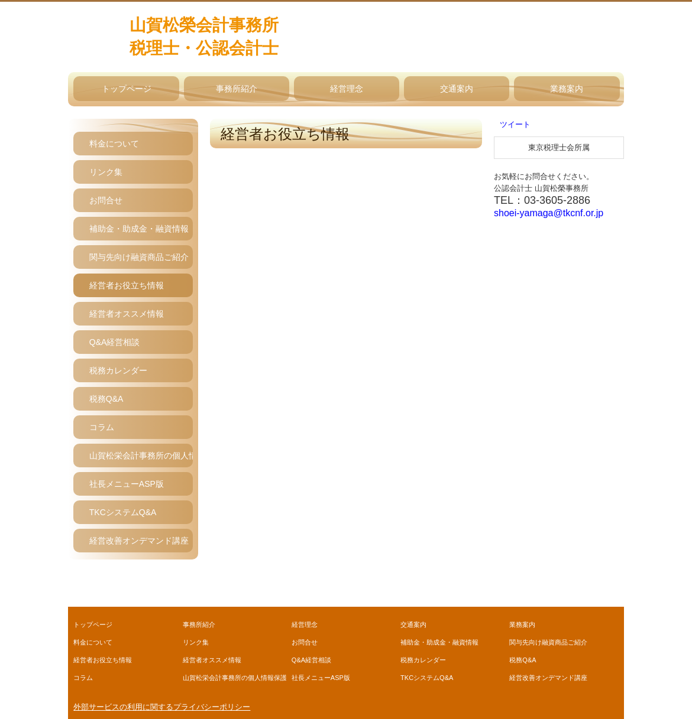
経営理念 (346, 88)
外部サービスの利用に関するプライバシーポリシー (161, 706)
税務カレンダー (118, 370)
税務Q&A (106, 399)
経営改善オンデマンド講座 (139, 540)
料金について (114, 143)
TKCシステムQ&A (123, 512)
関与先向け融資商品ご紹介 (139, 257)
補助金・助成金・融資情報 (139, 228)
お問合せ (105, 200)
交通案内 (456, 88)
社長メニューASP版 (126, 484)
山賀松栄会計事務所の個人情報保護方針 (141, 455)
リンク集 (105, 172)
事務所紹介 (236, 88)
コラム (101, 427)
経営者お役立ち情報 (126, 285)
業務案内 (566, 88)
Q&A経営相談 (114, 342)
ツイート (515, 124)
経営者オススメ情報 (126, 313)
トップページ (126, 88)
